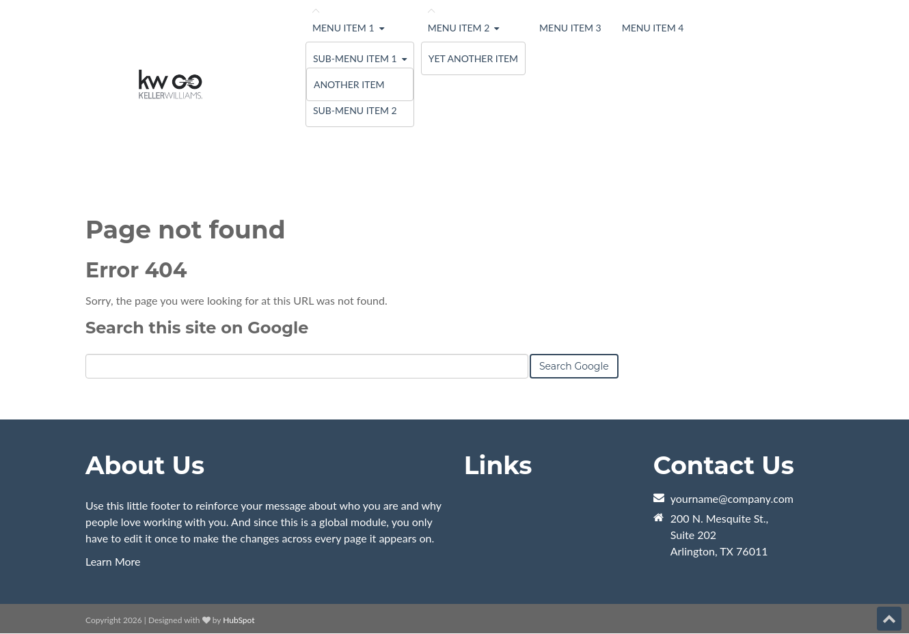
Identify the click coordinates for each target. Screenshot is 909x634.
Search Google (574, 366)
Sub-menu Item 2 (355, 110)
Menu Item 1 (343, 27)
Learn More (113, 561)
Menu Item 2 (459, 27)
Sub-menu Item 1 (355, 58)
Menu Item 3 (570, 27)
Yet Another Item (473, 58)
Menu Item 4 (653, 27)
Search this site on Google (196, 327)
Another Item (349, 84)
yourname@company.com (731, 498)
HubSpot (238, 620)
